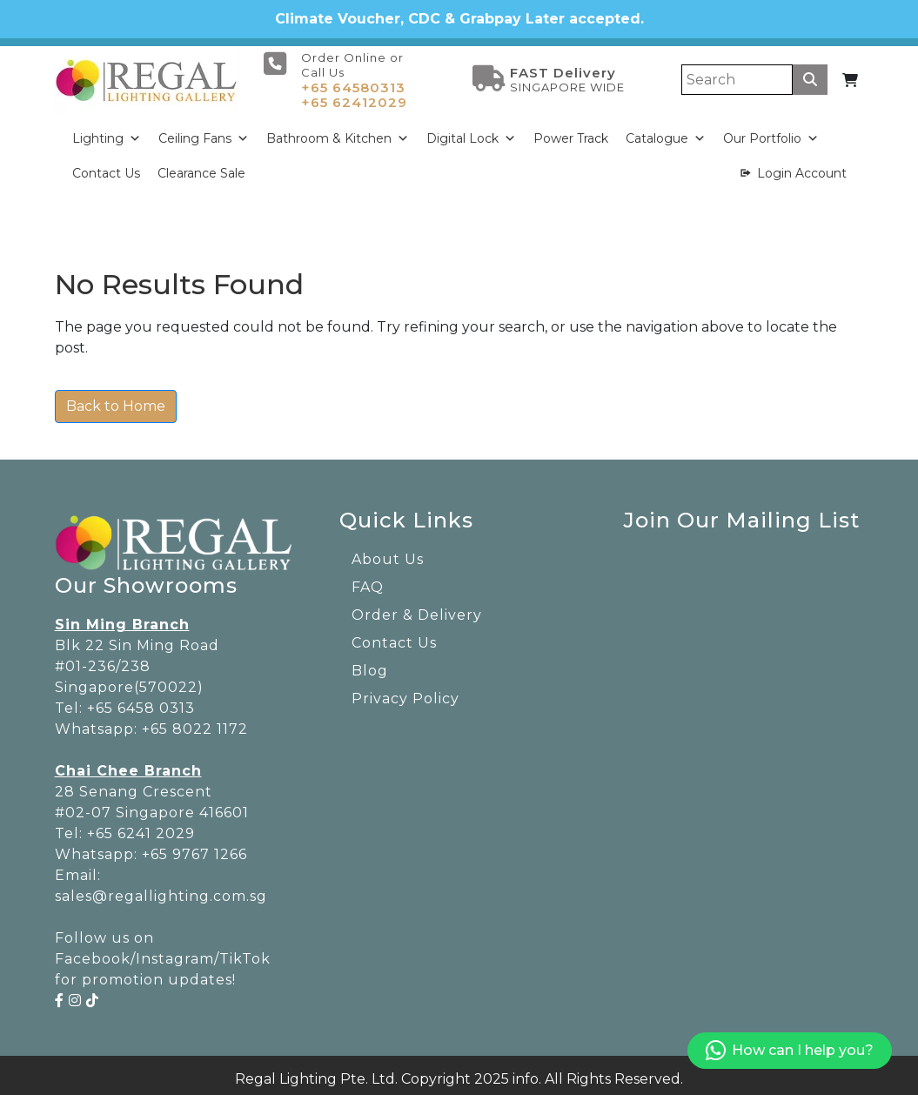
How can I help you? (790, 1051)
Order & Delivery (417, 608)
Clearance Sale (201, 166)
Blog (370, 663)
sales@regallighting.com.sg (161, 889)
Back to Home (115, 400)
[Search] (737, 73)
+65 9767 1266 (194, 847)
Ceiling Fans (203, 131)
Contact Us (106, 166)
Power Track (570, 131)
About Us (388, 552)
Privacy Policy (405, 691)
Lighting (106, 131)
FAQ (368, 580)
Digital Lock (471, 131)
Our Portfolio (771, 131)
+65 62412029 (354, 95)
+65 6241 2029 (141, 826)
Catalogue (666, 131)
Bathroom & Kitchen (337, 131)
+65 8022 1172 (195, 722)
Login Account (802, 166)
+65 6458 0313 (141, 701)
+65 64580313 (353, 80)
